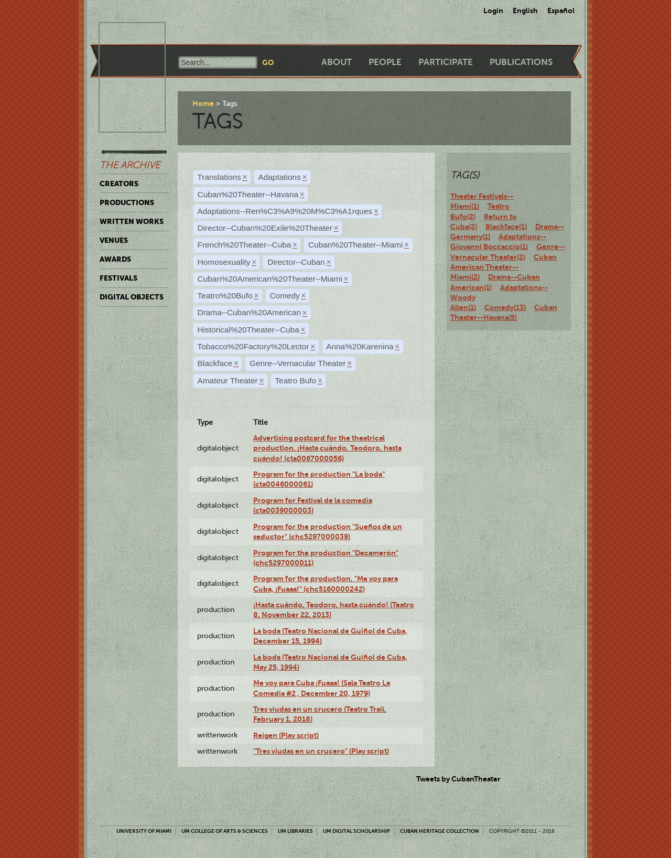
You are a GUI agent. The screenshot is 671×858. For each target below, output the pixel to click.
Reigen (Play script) (286, 735)
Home (203, 103)
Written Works (132, 221)
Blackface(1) (506, 226)
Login (493, 10)
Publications (521, 62)
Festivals (118, 278)
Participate (445, 62)
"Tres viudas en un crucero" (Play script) (321, 751)
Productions (127, 202)
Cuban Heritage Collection (439, 831)
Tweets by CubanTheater (458, 779)
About (336, 62)
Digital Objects (132, 297)
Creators (119, 183)
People (385, 62)
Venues (114, 240)
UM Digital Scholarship (356, 831)
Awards (115, 259)
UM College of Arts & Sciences (224, 831)
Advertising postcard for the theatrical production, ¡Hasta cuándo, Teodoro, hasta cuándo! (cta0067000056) (327, 448)
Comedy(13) (505, 307)
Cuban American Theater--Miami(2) (503, 267)
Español (561, 10)
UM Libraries (295, 831)
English (525, 10)
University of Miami (143, 831)
